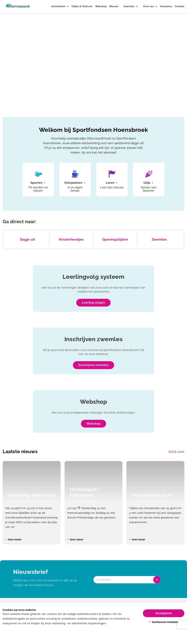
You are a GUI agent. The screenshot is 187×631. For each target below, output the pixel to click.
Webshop (101, 6)
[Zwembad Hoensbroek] (18, 6)
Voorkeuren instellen (163, 622)
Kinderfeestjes (71, 239)
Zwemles (129, 6)
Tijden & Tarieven (82, 6)
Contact (179, 6)
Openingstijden (115, 239)
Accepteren (163, 613)
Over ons (148, 6)
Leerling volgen (93, 302)
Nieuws (113, 6)
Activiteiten (58, 6)
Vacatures (166, 6)
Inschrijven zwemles (93, 365)
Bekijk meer (176, 451)
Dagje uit (27, 239)
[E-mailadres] (127, 579)
